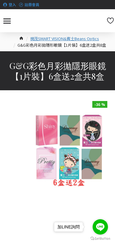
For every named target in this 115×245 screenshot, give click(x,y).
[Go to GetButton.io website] (100, 239)
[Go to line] (100, 227)
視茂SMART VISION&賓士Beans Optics (64, 38)
